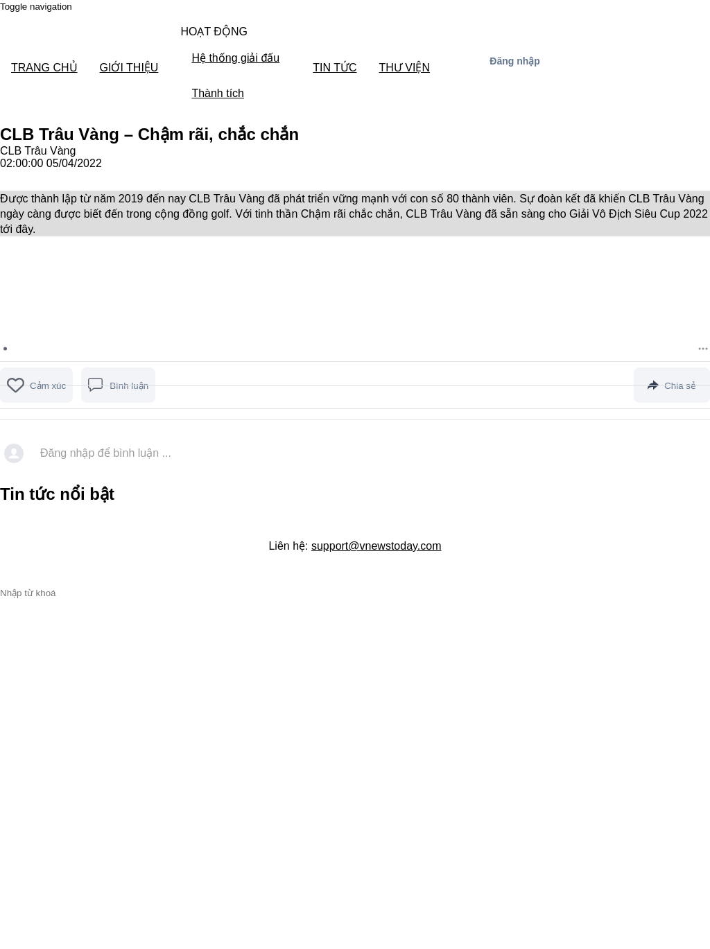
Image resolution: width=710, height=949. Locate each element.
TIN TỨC (334, 67)
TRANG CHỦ (44, 67)
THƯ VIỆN (404, 67)
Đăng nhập (515, 61)
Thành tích (217, 93)
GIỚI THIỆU (129, 67)
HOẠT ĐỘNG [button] (213, 31)
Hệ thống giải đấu (235, 58)
